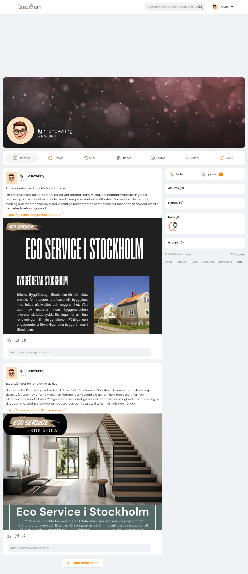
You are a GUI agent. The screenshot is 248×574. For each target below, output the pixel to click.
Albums (173, 188)
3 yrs (23, 180)
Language (238, 254)
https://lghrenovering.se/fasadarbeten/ (35, 215)
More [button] (241, 261)
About (168, 262)
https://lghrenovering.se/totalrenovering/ (36, 410)
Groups (173, 242)
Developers (225, 262)
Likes (171, 217)
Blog (194, 262)
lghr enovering (55, 131)
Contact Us (208, 262)
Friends (173, 202)
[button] (175, 7)
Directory (182, 262)
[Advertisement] (124, 46)
